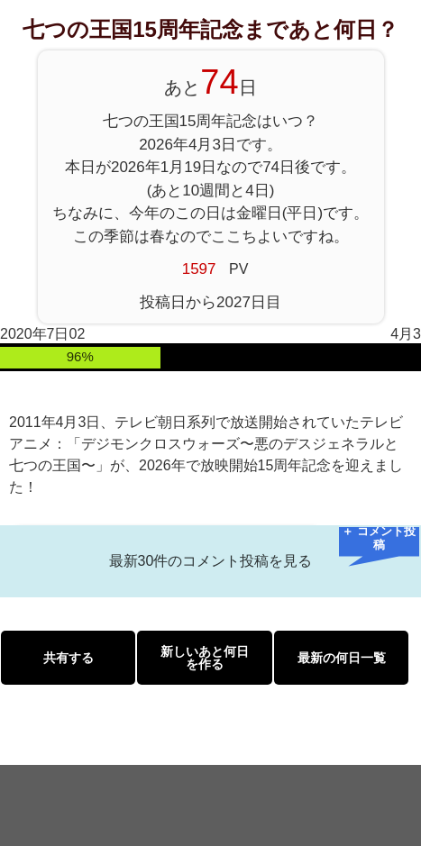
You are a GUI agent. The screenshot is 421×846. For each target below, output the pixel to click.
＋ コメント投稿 (379, 539)
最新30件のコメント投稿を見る (211, 561)
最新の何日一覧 (341, 657)
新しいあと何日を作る (204, 657)
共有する (68, 657)
